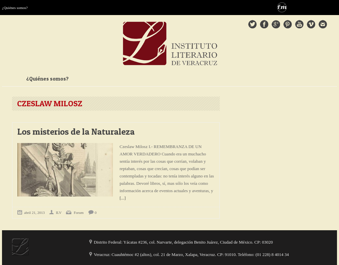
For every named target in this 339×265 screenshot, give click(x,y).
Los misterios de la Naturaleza (76, 131)
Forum (78, 213)
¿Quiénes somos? (15, 8)
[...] (123, 198)
